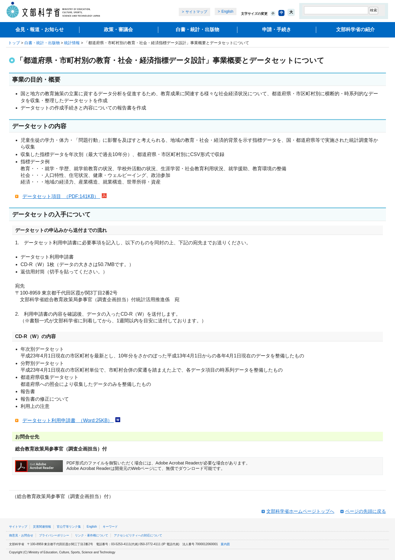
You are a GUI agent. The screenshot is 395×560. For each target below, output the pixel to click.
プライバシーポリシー (54, 535)
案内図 (225, 544)
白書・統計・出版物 (197, 29)
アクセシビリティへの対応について (138, 535)
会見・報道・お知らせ (39, 29)
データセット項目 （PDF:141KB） (61, 196)
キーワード (110, 526)
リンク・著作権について (91, 535)
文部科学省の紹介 (355, 29)
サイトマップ (196, 12)
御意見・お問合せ (21, 535)
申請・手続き (276, 29)
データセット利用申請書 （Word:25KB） (68, 420)
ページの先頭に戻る (365, 511)
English (227, 11)
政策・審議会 (118, 29)
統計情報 (72, 43)
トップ (14, 43)
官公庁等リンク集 (69, 526)
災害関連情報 (42, 526)
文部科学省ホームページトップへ (300, 511)
